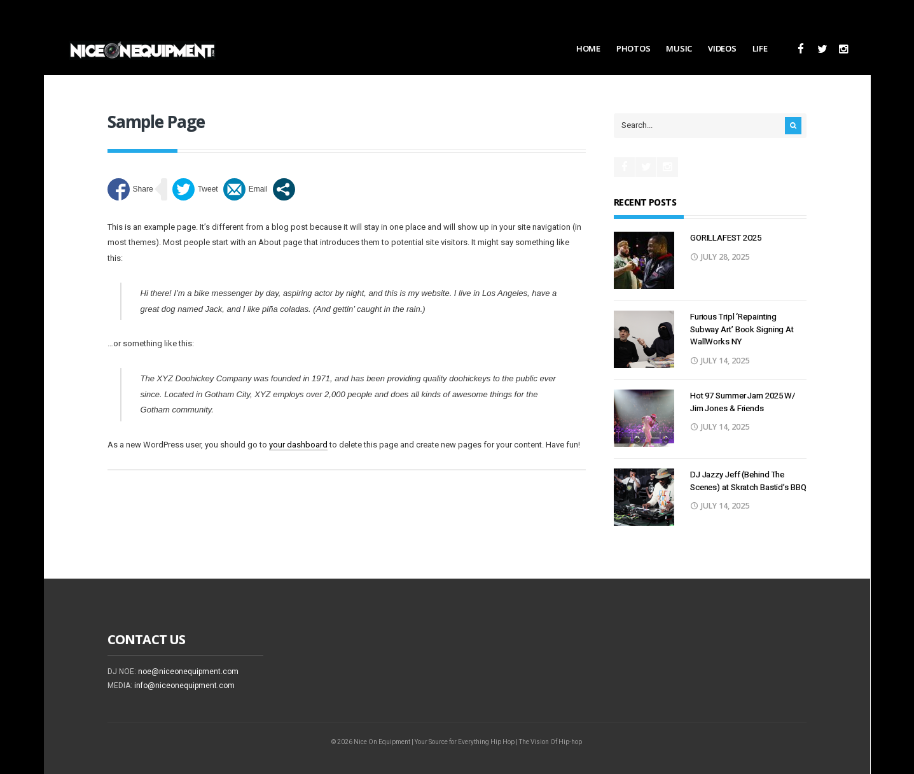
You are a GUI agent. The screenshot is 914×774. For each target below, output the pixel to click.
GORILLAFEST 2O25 (725, 238)
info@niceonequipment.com (184, 685)
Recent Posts (645, 202)
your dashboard (298, 444)
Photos (633, 48)
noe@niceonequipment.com (188, 671)
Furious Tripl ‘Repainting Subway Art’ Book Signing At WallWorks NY (742, 329)
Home (588, 48)
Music (679, 48)
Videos (722, 48)
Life (760, 48)
